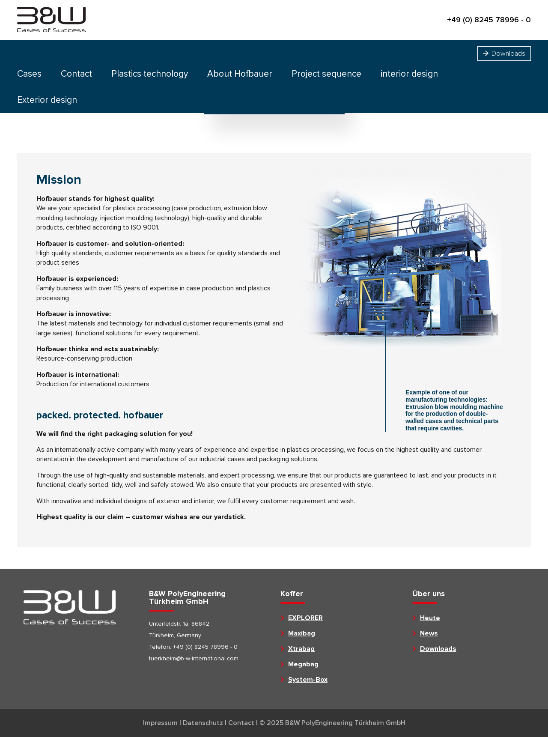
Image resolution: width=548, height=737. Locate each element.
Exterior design (47, 100)
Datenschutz (203, 722)
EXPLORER (305, 618)
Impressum (160, 722)
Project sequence (326, 74)
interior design (409, 74)
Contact (76, 74)
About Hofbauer (239, 74)
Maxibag (301, 633)
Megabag (303, 664)
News (429, 633)
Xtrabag (301, 648)
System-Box (308, 679)
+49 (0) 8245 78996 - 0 (489, 20)
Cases (29, 74)
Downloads (504, 53)
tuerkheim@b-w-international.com (193, 658)
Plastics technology (149, 74)
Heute (430, 618)
